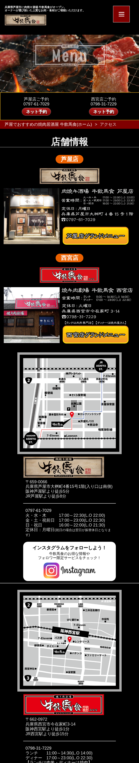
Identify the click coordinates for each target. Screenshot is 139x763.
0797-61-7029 (36, 104)
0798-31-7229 (104, 104)
